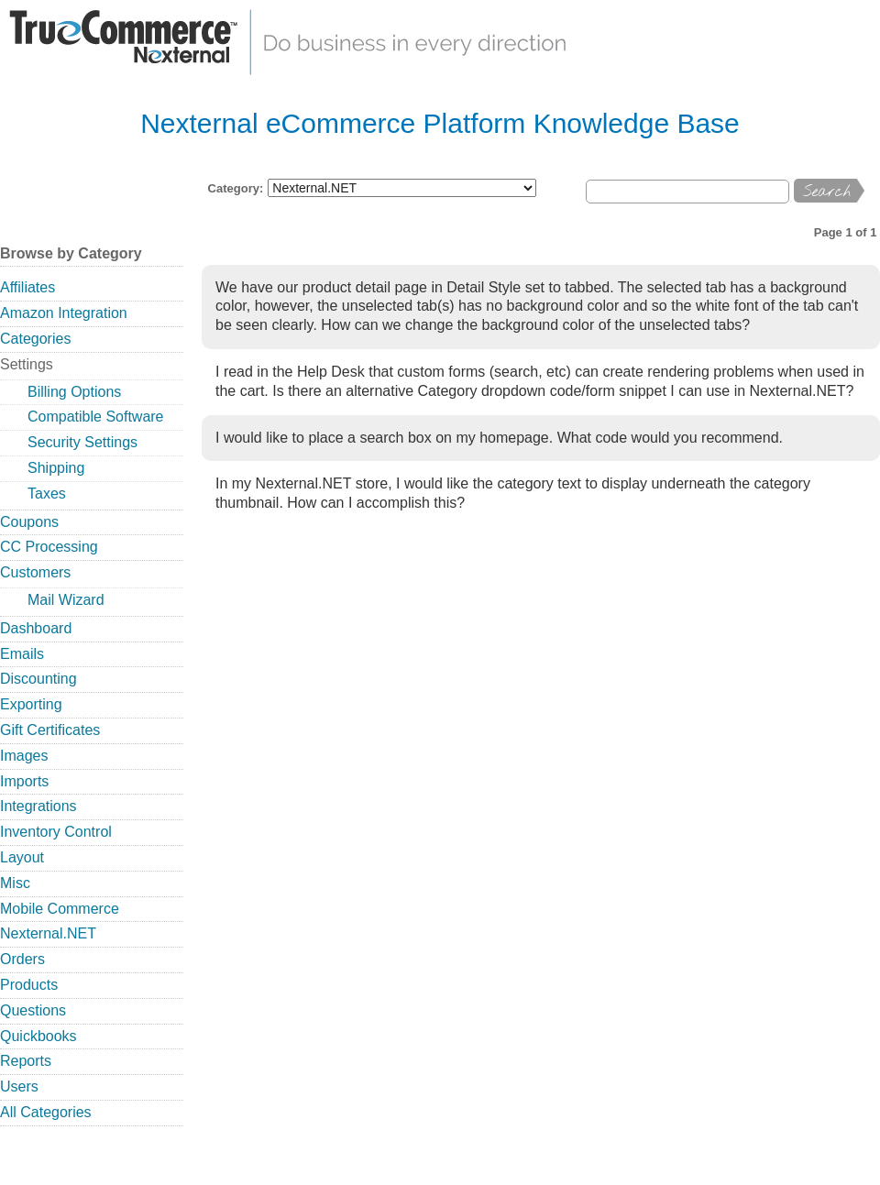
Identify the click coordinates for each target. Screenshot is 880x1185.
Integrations (38, 806)
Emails (22, 654)
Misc (15, 883)
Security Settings (83, 442)
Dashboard (36, 628)
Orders (22, 959)
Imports (24, 781)
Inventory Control (56, 831)
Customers (35, 572)
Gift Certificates (50, 730)
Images (24, 755)
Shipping (56, 468)
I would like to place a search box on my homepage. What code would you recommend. (499, 437)
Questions (33, 1010)
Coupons (29, 522)
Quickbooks (38, 1036)
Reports (25, 1061)
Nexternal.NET (48, 933)
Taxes (47, 493)
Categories (35, 338)
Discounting (38, 678)
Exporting (31, 704)
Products (29, 985)
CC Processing (49, 546)
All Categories (46, 1112)
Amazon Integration (63, 313)
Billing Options (74, 392)
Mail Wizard (66, 600)
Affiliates (27, 287)
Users (19, 1086)
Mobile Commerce (59, 908)
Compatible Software (96, 416)
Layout (22, 857)
